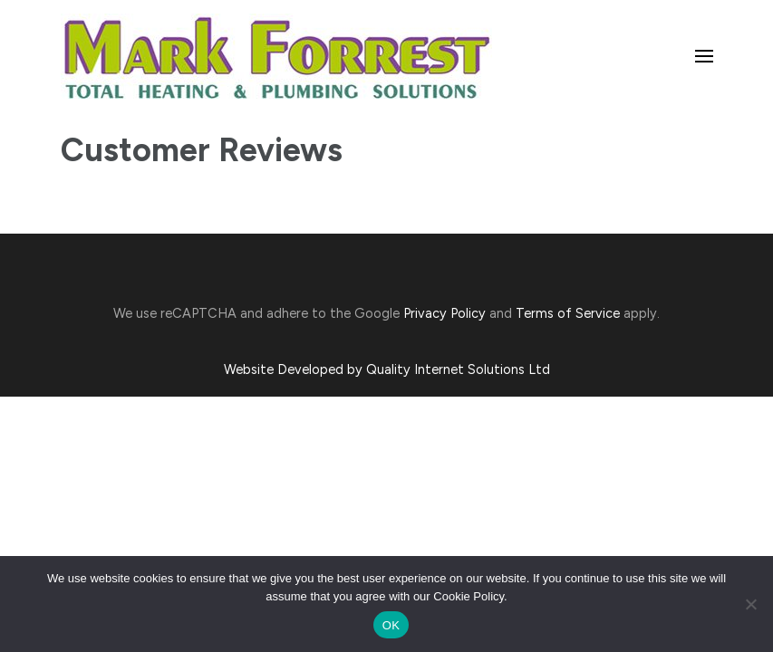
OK (391, 625)
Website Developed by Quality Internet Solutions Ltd (387, 369)
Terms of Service (568, 313)
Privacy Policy (444, 313)
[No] (750, 604)
